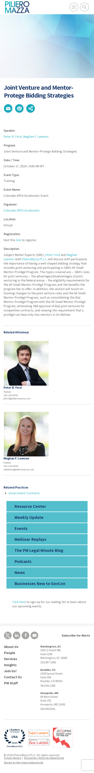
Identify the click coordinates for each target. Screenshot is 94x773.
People (9, 653)
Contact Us (13, 677)
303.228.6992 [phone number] (11, 395)
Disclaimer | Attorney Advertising (44, 758)
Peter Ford (52, 255)
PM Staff (11, 683)
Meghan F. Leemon (35, 136)
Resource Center (30, 506)
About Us (11, 647)
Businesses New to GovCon (39, 583)
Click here (19, 602)
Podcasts (22, 561)
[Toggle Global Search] (84, 7)
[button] (8, 108)
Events (21, 528)
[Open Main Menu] (73, 7)
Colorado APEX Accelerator (22, 210)
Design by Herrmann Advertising (23, 762)
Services (10, 659)
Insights (10, 665)
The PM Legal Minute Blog (38, 550)
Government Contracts (24, 493)
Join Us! (10, 671)
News (19, 572)
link (18, 240)
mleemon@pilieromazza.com (19, 469)
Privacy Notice (12, 758)
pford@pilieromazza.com (17, 398)
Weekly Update (28, 517)
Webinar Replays (30, 539)
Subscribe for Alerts (76, 635)
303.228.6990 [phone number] (11, 466)
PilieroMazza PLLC (34, 259)
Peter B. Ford (13, 136)
